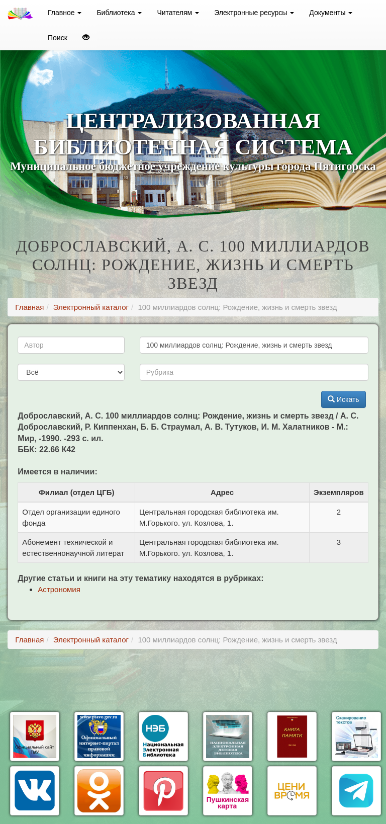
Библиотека (119, 13)
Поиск (57, 38)
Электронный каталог (91, 307)
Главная (29, 307)
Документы (330, 13)
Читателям (178, 13)
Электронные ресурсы (254, 13)
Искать (343, 399)
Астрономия (59, 589)
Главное (64, 13)
